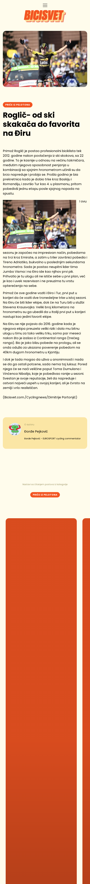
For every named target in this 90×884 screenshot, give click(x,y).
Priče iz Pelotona (17, 104)
